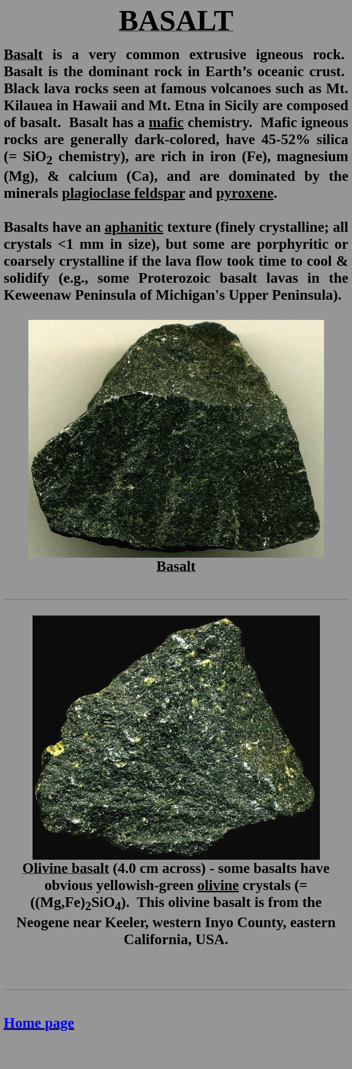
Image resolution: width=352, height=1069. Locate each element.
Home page (39, 1022)
